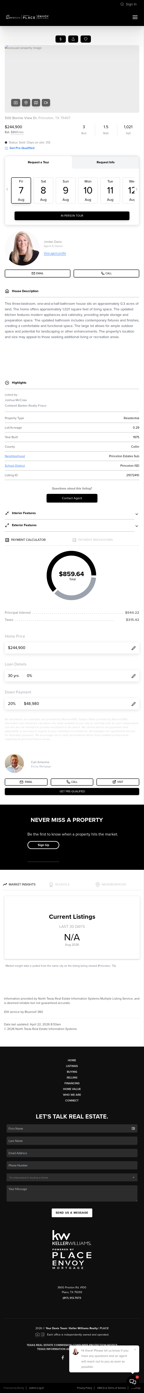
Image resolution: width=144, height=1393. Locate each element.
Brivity (20, 1388)
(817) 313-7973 (72, 1298)
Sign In (128, 4)
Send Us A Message (72, 1212)
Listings (72, 1066)
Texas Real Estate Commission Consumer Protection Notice (72, 1345)
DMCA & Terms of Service (111, 1388)
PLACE (104, 1328)
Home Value (72, 1089)
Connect (72, 1100)
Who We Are (72, 1095)
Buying (72, 1072)
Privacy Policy (84, 1388)
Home (72, 1060)
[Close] (135, 1349)
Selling (72, 1077)
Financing (72, 1083)
